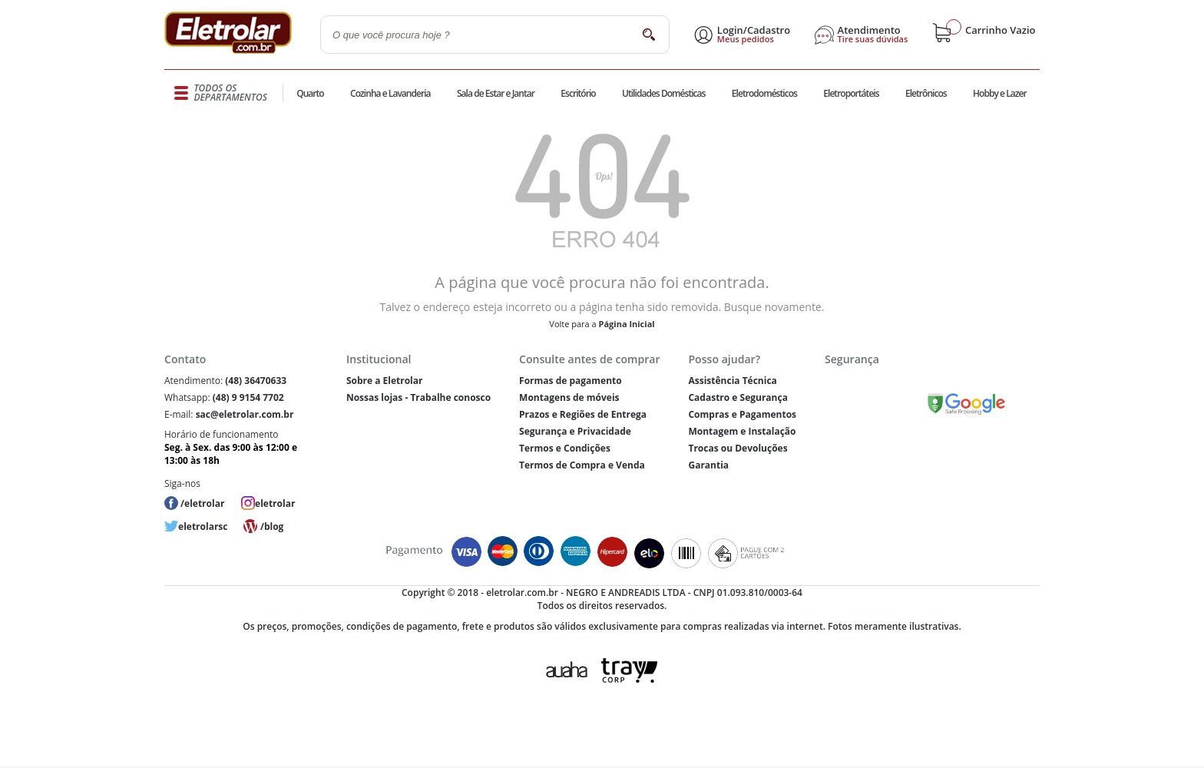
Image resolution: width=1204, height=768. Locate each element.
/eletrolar (202, 503)
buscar (648, 34)
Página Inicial (627, 323)
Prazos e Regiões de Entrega (583, 414)
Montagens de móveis (569, 397)
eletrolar (275, 503)
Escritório (578, 93)
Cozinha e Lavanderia (390, 93)
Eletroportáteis (850, 93)
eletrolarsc (202, 526)
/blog (271, 526)
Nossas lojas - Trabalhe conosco (418, 397)
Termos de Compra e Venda (582, 465)
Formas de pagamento (570, 380)
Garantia (708, 465)
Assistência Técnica (732, 380)
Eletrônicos (926, 93)
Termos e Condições (564, 448)
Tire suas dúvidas (873, 39)
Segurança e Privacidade (575, 431)
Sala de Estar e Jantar (495, 93)
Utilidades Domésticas (664, 93)
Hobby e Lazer (1000, 93)
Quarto (310, 93)
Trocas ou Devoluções (737, 448)
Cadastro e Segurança (737, 397)
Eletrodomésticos (764, 93)
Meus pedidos (745, 39)
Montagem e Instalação (742, 431)
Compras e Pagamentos (742, 414)
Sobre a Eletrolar (384, 380)
